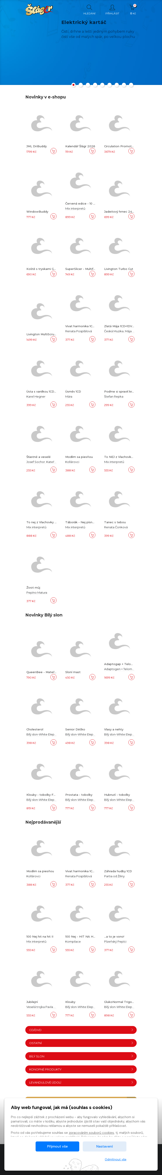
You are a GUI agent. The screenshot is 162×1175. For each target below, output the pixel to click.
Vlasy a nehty (113, 729)
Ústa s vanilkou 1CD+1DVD (44, 391)
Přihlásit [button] (112, 10)
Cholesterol (34, 729)
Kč (133, 10)
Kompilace (73, 941)
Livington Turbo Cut (118, 269)
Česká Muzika (114, 331)
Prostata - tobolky (78, 794)
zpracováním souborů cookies (91, 1133)
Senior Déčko (75, 729)
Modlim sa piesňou (79, 457)
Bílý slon (81, 1056)
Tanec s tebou (115, 522)
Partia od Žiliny (114, 876)
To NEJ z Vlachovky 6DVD (123, 457)
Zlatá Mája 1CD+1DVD (119, 326)
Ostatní (81, 1043)
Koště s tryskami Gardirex (45, 269)
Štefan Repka (113, 396)
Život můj (33, 587)
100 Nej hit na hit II (39, 936)
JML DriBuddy (36, 146)
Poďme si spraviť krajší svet (124, 391)
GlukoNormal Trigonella (121, 1002)
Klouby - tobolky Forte (43, 794)
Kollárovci (72, 462)
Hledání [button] (89, 10)
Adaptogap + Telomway (122, 664)
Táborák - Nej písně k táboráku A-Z (91, 522)
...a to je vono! (114, 936)
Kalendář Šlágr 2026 (80, 146)
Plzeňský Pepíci (115, 941)
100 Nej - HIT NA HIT (80, 936)
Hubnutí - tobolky (117, 794)
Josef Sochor (35, 462)
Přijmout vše (57, 1146)
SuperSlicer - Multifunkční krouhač (90, 269)
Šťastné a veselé (38, 457)
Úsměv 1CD (73, 391)
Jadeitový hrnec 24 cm (121, 211)
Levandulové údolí (81, 1082)
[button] (73, 85)
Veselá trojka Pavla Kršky (43, 1007)
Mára (68, 396)
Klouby (70, 1002)
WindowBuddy (37, 211)
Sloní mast (73, 672)
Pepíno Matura (36, 592)
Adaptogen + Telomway (121, 669)
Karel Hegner (35, 396)
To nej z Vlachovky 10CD (44, 522)
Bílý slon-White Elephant (43, 734)
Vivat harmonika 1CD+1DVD (84, 326)
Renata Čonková (116, 527)
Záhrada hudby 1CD (118, 871)
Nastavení (104, 1146)
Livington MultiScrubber (43, 334)
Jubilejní (32, 1002)
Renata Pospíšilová (78, 331)
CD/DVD (81, 1030)
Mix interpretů (75, 208)
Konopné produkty (81, 1069)
